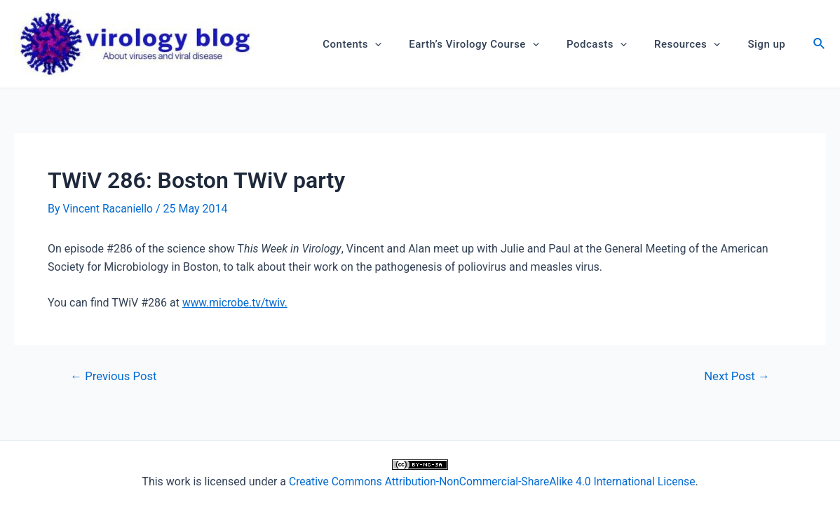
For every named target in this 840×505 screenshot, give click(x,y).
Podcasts (613, 44)
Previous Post (115, 376)
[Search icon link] (819, 45)
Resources (697, 44)
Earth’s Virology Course (496, 44)
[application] (403, 44)
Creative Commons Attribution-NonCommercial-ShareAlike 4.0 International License (492, 481)
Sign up (770, 44)
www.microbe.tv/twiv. (236, 302)
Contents (381, 44)
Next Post (736, 376)
